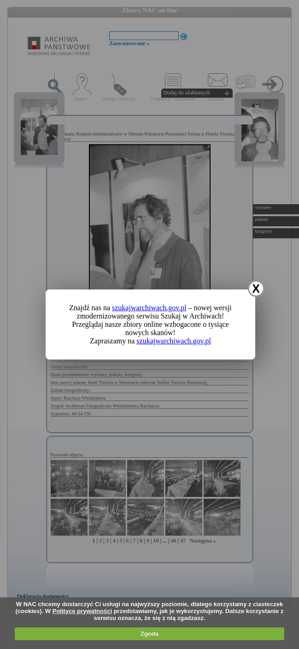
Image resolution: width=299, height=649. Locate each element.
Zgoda (149, 633)
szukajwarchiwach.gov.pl (149, 308)
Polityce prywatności (82, 611)
